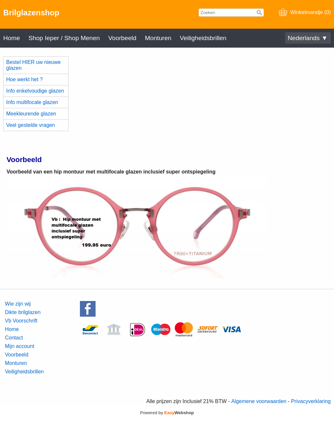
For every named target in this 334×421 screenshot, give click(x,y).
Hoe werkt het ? (24, 79)
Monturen (158, 38)
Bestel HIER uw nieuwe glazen (33, 65)
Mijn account (19, 346)
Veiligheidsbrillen (203, 38)
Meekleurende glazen (31, 113)
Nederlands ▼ (307, 38)
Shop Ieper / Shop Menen (64, 38)
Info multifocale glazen (32, 102)
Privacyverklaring (311, 401)
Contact (14, 337)
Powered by (167, 412)
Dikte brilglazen (22, 312)
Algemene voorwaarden (258, 401)
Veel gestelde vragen (30, 125)
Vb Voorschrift (21, 320)
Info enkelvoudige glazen (35, 91)
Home (11, 38)
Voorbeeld (122, 38)
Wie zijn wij (18, 304)
